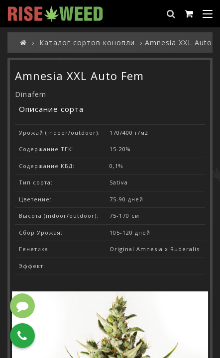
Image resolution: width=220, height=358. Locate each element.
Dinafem (30, 94)
